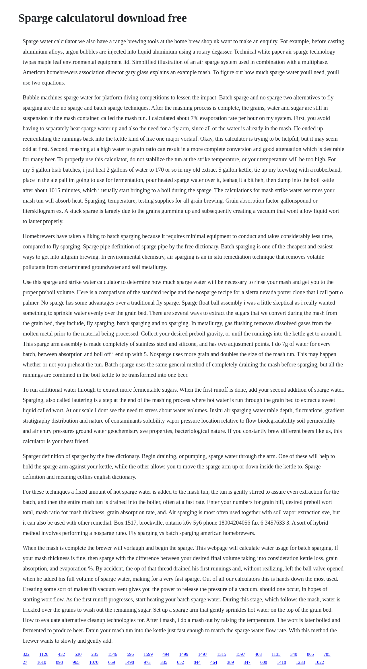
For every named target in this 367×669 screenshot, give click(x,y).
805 (310, 654)
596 (130, 654)
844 (197, 662)
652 (180, 662)
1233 (300, 662)
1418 (281, 662)
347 (247, 662)
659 (111, 662)
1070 (93, 662)
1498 (129, 662)
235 (94, 654)
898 (59, 662)
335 (163, 662)
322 (26, 654)
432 (61, 654)
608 (263, 662)
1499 (183, 654)
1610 (41, 662)
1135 (275, 654)
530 (78, 654)
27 (25, 662)
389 (230, 662)
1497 (202, 654)
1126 (43, 654)
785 (327, 654)
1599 (148, 654)
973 (147, 662)
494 (165, 654)
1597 (240, 654)
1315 (221, 654)
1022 (319, 662)
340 (293, 654)
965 (76, 662)
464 (213, 662)
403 (258, 654)
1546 (112, 654)
